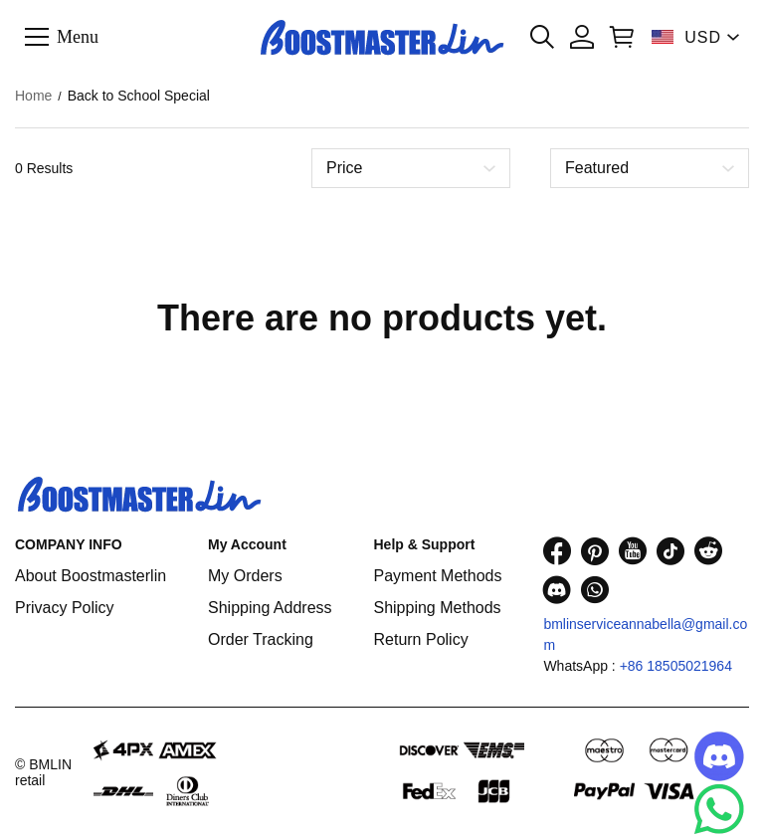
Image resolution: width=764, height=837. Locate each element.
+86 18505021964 (676, 666)
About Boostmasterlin (90, 575)
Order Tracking (260, 639)
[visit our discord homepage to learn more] (557, 589)
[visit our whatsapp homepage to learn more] (595, 589)
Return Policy (420, 639)
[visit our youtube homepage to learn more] (633, 550)
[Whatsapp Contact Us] (719, 809)
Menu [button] (77, 36)
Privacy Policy (64, 607)
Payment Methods (437, 575)
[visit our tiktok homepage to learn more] (670, 550)
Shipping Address (270, 607)
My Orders (245, 575)
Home (33, 96)
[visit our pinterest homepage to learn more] (595, 550)
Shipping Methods (436, 607)
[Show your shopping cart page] (622, 37)
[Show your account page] (582, 37)
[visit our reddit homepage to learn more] (708, 550)
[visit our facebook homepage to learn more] (557, 550)
